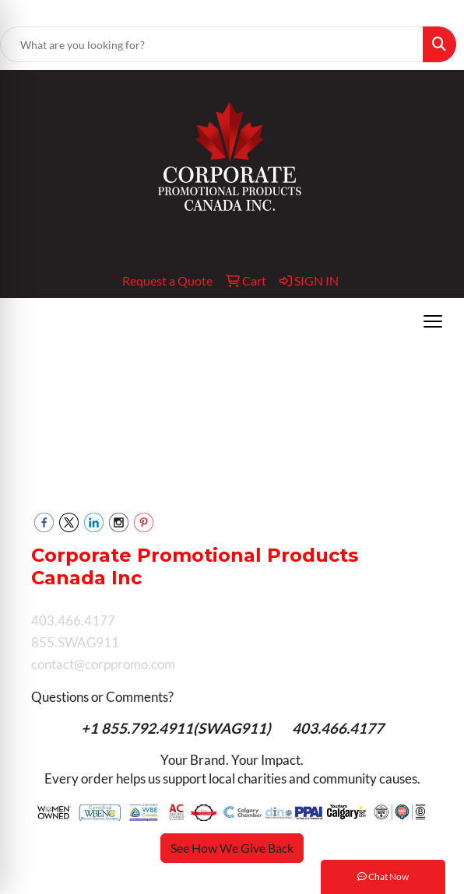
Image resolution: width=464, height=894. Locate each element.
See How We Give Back (232, 847)
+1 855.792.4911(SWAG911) (177, 728)
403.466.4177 (338, 728)
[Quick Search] (212, 44)
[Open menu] (432, 321)
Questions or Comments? (102, 697)
